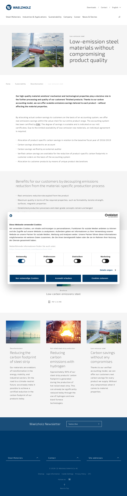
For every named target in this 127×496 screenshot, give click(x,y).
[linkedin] (69, 479)
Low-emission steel (55, 84)
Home (8, 84)
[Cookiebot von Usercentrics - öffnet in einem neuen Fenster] (107, 215)
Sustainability (20, 84)
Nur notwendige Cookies (27, 278)
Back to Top (64, 488)
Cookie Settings (67, 474)
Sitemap (41, 474)
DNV (38, 125)
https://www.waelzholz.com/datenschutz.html (30, 249)
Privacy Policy (80, 474)
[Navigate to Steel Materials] (13, 17)
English (115, 7)
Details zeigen (106, 270)
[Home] (18, 7)
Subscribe (73, 424)
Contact (104, 7)
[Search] (119, 17)
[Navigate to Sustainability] (55, 17)
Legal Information (53, 474)
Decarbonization (37, 84)
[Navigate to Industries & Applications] (35, 17)
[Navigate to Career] (77, 17)
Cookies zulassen (100, 278)
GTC (89, 474)
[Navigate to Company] (68, 17)
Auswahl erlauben (63, 278)
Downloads (91, 7)
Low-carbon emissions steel (63, 294)
